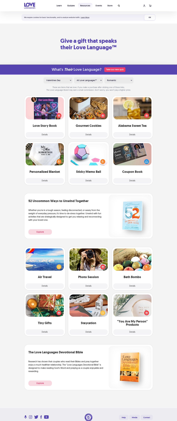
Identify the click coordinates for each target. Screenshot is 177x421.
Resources (85, 5)
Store (110, 5)
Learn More (85, 17)
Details (45, 135)
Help (124, 417)
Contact (146, 417)
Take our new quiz (115, 69)
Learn (59, 5)
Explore (40, 231)
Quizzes (71, 5)
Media (134, 417)
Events (99, 5)
